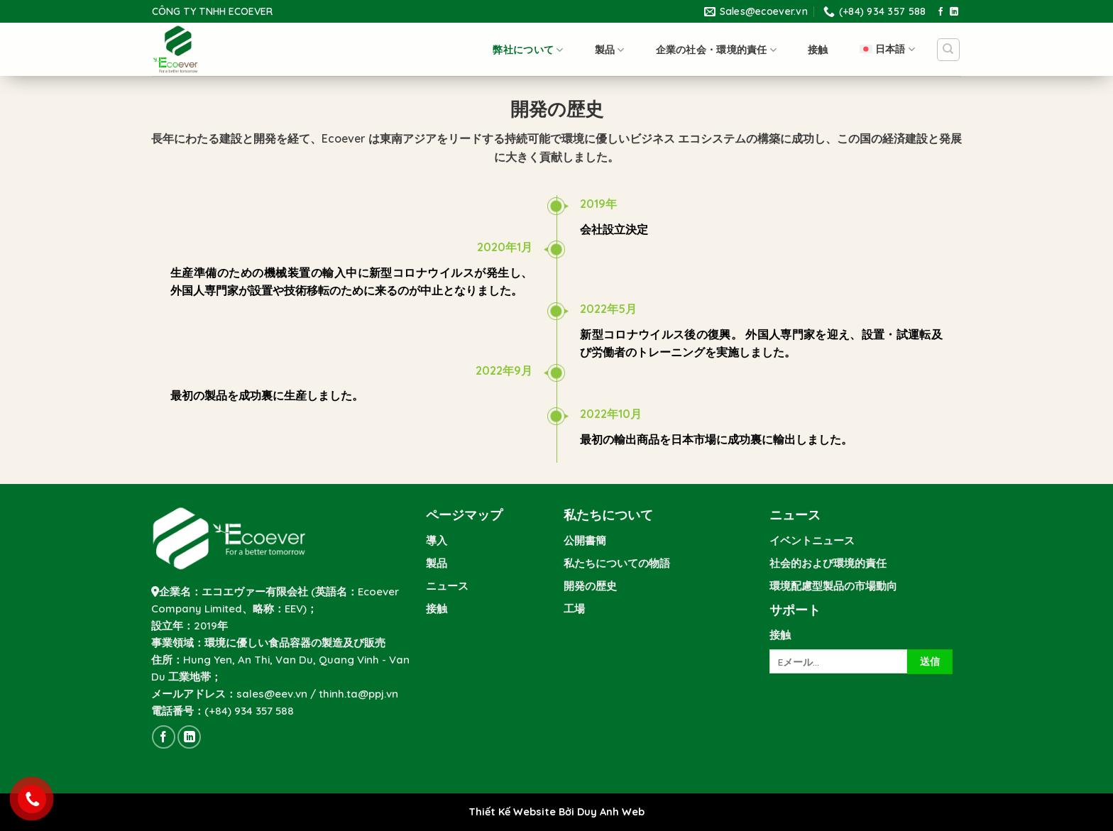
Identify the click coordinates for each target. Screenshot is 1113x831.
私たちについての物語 (617, 563)
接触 (818, 49)
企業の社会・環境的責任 (716, 50)
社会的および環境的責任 (828, 563)
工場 (574, 608)
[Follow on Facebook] (940, 12)
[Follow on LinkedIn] (954, 12)
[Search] (948, 49)
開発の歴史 (590, 586)
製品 (610, 50)
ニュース (447, 586)
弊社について (528, 50)
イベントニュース (812, 540)
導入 (436, 540)
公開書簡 (585, 540)
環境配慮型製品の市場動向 (833, 586)
